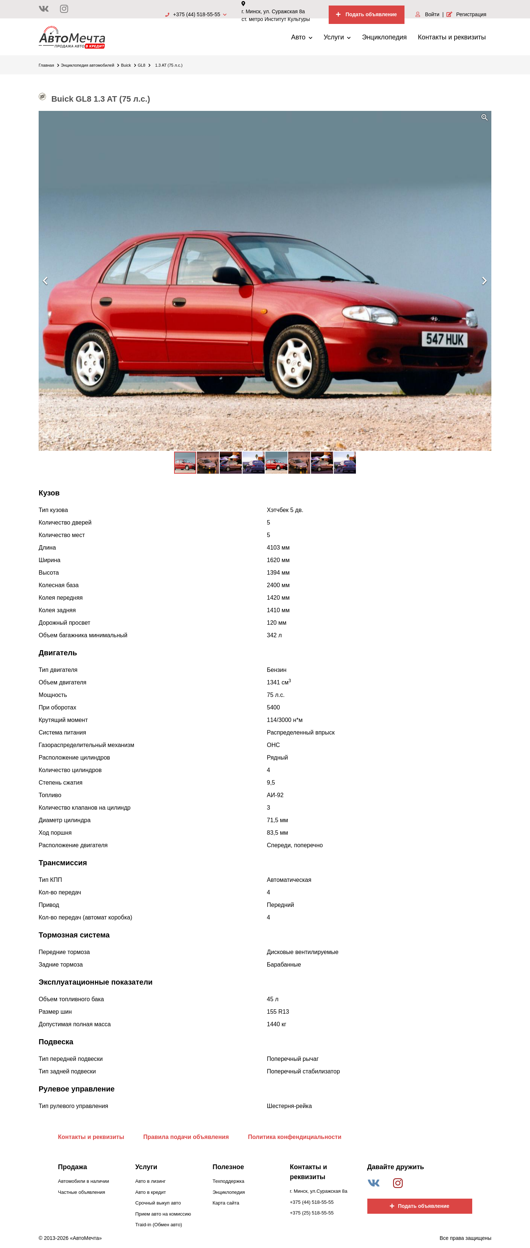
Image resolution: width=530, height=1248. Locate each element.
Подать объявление (366, 14)
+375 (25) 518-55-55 (312, 1213)
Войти (427, 14)
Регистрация (466, 14)
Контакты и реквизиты (452, 37)
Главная (49, 65)
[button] (485, 117)
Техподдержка (228, 1181)
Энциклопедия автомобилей (90, 65)
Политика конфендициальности (295, 1137)
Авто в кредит (150, 1192)
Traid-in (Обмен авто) (158, 1224)
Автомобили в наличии (83, 1181)
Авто (301, 37)
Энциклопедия (384, 37)
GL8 (144, 65)
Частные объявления (81, 1192)
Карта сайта (226, 1203)
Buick (128, 65)
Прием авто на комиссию (163, 1214)
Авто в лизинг (150, 1181)
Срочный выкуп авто (158, 1203)
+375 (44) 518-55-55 (196, 14)
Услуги (337, 37)
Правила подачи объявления (186, 1137)
